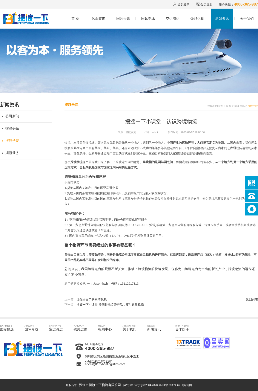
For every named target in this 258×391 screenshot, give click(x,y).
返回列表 (252, 299)
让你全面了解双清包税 (92, 299)
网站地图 (186, 385)
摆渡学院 (12, 140)
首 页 (75, 18)
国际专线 (148, 18)
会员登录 (184, 4)
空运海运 (173, 18)
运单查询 (98, 18)
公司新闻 (12, 116)
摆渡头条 (12, 128)
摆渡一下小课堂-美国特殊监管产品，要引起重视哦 (110, 304)
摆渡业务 (12, 153)
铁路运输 (197, 18)
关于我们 (247, 18)
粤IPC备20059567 (169, 385)
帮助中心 (105, 327)
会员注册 (206, 4)
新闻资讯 (222, 18)
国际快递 (123, 18)
